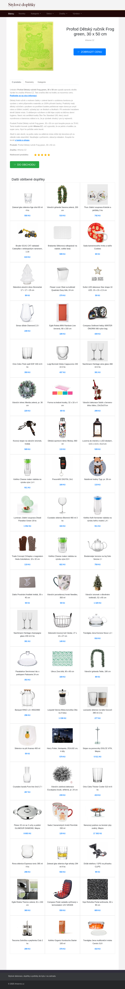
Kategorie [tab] (42, 82)
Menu (11, 13)
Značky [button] (62, 14)
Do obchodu (26, 164)
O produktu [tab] (16, 82)
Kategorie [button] (35, 14)
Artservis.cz (19, 984)
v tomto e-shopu (22, 140)
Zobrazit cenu (91, 51)
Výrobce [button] (76, 14)
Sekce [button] (49, 14)
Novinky (22, 14)
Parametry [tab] (29, 82)
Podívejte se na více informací (23, 96)
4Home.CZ (89, 40)
